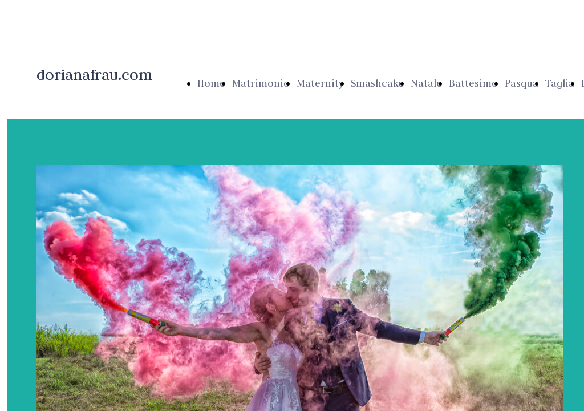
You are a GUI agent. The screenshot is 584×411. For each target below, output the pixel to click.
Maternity (320, 83)
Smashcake (377, 83)
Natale (426, 83)
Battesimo (473, 83)
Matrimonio (261, 83)
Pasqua (521, 83)
